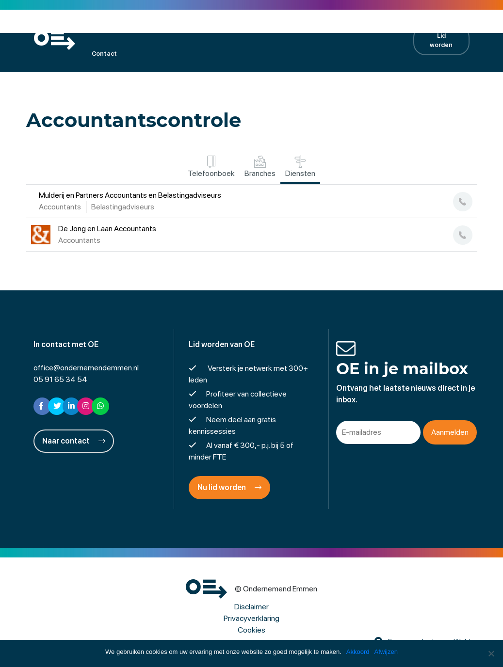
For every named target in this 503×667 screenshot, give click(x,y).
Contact (104, 53)
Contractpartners (358, 27)
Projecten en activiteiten (236, 27)
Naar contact (73, 440)
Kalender (167, 27)
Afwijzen (386, 651)
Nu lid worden (229, 487)
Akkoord (358, 651)
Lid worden (441, 40)
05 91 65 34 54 (60, 379)
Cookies (251, 630)
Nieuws (302, 27)
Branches (260, 167)
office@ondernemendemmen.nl (86, 367)
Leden (126, 27)
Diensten (300, 167)
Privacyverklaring (251, 618)
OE (96, 27)
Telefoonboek (211, 167)
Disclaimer (251, 606)
